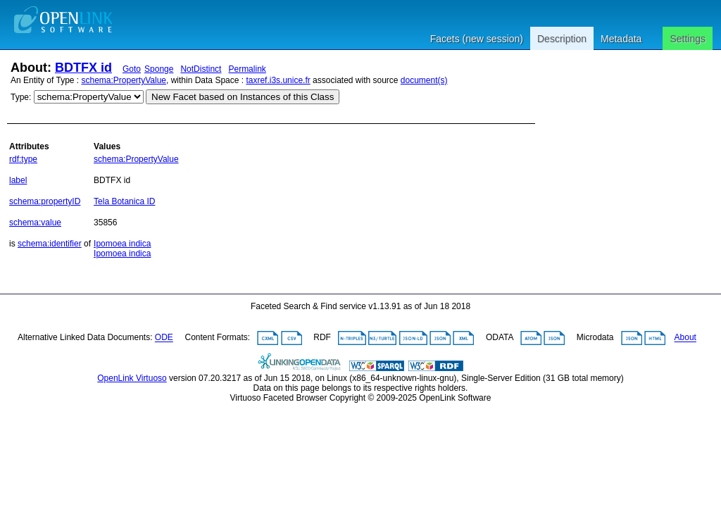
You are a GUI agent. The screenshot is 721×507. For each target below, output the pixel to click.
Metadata (621, 38)
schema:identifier (50, 244)
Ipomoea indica (122, 244)
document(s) (424, 80)
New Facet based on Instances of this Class (242, 97)
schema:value (35, 222)
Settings (688, 38)
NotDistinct (200, 69)
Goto (132, 69)
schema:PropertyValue (124, 80)
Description (562, 38)
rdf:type (23, 159)
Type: (21, 97)
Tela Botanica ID (124, 201)
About (685, 338)
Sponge (158, 69)
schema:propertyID (44, 201)
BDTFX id (83, 68)
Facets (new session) (476, 38)
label (18, 180)
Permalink (246, 69)
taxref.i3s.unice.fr (278, 80)
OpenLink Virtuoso (132, 378)
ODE (164, 338)
